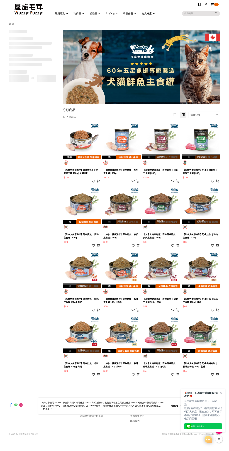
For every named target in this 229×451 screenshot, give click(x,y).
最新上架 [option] (196, 114)
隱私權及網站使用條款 (91, 416)
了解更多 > (46, 408)
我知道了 (176, 405)
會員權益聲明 (137, 416)
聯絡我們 (135, 421)
